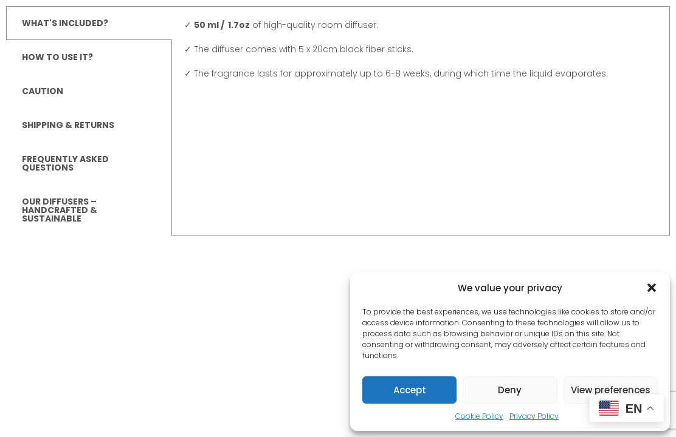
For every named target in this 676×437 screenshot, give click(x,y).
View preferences (610, 390)
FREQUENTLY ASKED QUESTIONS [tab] (65, 163)
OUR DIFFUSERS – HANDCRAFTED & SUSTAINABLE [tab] (59, 210)
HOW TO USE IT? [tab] (57, 57)
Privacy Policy (534, 416)
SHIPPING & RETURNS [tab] (68, 125)
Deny (510, 390)
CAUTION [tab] (42, 91)
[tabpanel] (420, 55)
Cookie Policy (479, 416)
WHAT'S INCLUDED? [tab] (65, 23)
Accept (409, 390)
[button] (652, 288)
